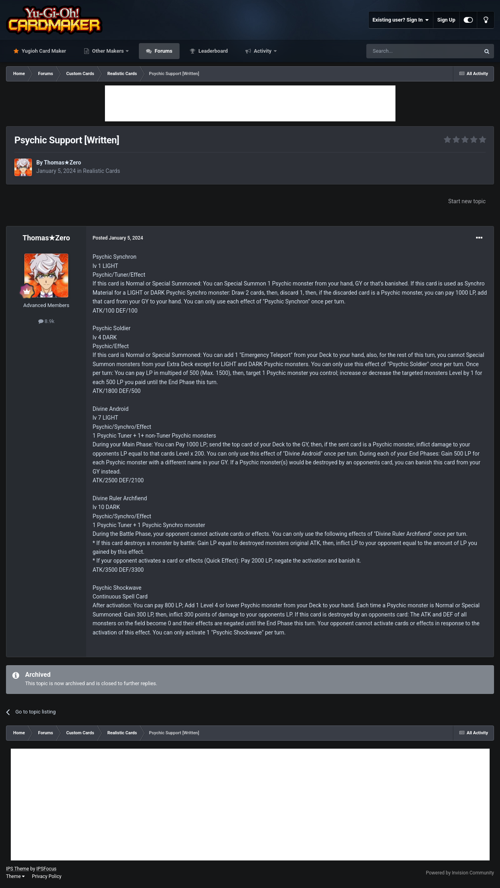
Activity (263, 51)
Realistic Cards (101, 171)
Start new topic (467, 201)
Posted (118, 238)
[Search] (404, 51)
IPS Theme (17, 869)
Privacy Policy (46, 876)
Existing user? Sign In (401, 20)
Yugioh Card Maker (43, 51)
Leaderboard (212, 51)
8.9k (46, 321)
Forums (162, 51)
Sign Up (446, 20)
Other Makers (108, 51)
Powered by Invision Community (460, 873)
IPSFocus (46, 869)
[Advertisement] (250, 103)
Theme (15, 876)
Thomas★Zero (62, 162)
